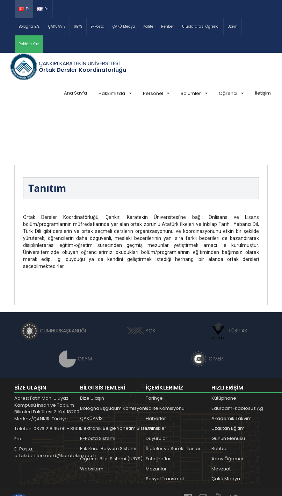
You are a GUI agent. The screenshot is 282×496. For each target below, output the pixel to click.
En (43, 9)
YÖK (141, 278)
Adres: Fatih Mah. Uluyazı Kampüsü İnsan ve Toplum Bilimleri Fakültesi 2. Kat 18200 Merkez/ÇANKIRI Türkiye (46, 356)
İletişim (263, 93)
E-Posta (97, 26)
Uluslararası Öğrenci (200, 26)
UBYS (78, 26)
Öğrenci (231, 93)
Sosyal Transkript (165, 426)
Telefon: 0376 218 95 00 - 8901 (47, 376)
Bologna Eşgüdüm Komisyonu (114, 355)
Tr (24, 9)
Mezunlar (156, 416)
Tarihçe (154, 345)
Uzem (232, 26)
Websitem (91, 416)
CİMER (206, 306)
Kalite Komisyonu (165, 355)
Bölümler (194, 93)
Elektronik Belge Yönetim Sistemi (116, 375)
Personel (156, 93)
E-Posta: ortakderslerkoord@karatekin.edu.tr (51, 400)
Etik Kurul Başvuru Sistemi (108, 396)
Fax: (18, 386)
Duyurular (156, 386)
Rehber (167, 26)
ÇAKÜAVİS (57, 26)
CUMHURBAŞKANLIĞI (53, 278)
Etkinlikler (156, 375)
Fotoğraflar (158, 406)
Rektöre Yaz (29, 44)
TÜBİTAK (228, 278)
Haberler (156, 366)
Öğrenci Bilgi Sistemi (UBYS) (111, 406)
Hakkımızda (115, 93)
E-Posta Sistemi (97, 386)
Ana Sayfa (75, 93)
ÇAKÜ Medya (124, 26)
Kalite (148, 26)
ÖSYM (75, 306)
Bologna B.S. (29, 26)
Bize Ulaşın (92, 345)
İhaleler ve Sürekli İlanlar (173, 396)
